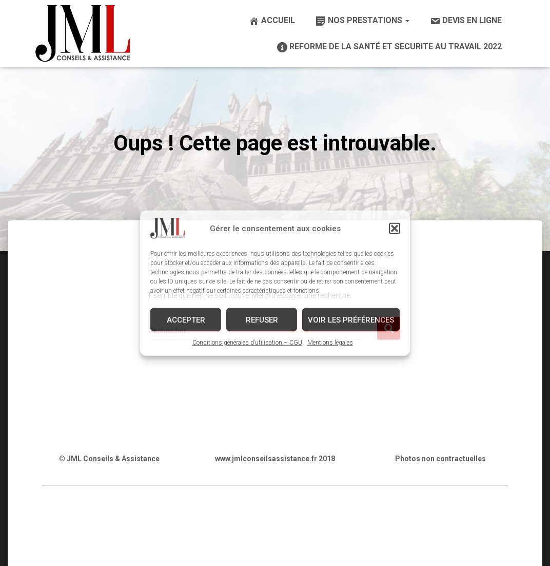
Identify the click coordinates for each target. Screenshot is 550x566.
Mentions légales (330, 342)
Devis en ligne (466, 20)
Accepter (186, 319)
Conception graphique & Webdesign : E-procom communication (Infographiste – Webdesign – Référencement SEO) (274, 544)
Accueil (272, 20)
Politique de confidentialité (161, 518)
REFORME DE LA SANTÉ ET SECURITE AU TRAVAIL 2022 (389, 47)
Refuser (262, 319)
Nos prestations (362, 20)
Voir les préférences (351, 319)
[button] (394, 228)
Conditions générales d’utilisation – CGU (247, 342)
